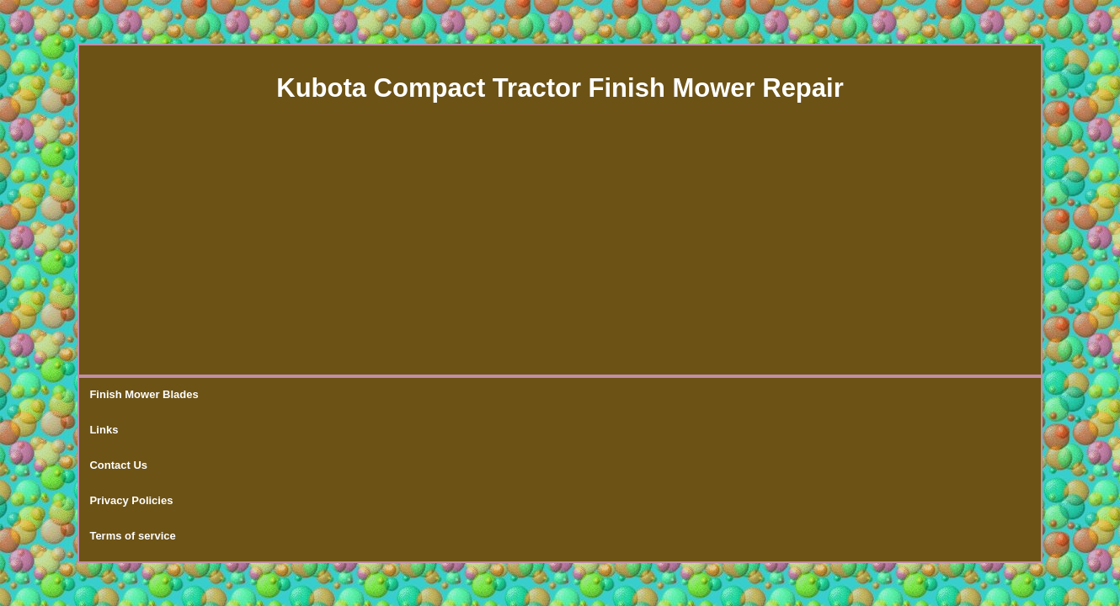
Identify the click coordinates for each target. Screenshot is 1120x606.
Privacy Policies (393, 395)
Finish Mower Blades (143, 395)
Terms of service (501, 395)
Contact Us (301, 395)
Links (235, 395)
